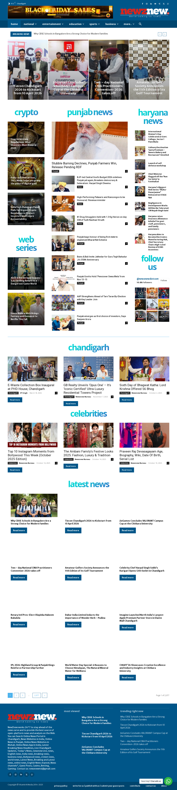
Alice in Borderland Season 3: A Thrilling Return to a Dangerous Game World (25, 280)
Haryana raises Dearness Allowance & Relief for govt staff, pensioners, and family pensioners (158, 222)
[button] (140, 24)
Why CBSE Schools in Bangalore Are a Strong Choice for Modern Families (71, 33)
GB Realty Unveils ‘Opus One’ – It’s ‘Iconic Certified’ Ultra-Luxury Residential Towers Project (87, 388)
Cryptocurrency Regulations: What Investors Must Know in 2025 (23, 143)
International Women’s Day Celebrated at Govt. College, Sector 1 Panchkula (157, 136)
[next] (165, 34)
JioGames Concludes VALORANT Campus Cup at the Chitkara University (141, 522)
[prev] (160, 34)
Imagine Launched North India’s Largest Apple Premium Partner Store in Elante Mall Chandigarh (141, 618)
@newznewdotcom (148, 278)
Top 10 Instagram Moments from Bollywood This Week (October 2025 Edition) (31, 455)
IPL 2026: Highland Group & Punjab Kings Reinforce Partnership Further (33, 666)
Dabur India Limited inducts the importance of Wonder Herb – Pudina (85, 616)
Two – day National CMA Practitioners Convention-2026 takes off (31, 569)
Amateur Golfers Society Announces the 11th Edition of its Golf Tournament (87, 569)
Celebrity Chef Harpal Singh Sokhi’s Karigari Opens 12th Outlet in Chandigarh (142, 569)
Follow (164, 280)
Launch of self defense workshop (157, 164)
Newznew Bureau (83, 397)
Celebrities (13, 463)
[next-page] (44, 695)
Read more (15, 400)
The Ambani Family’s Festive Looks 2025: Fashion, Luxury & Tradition (88, 453)
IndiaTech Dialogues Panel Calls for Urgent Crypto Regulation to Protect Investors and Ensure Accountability (25, 213)
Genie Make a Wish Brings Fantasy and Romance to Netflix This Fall (25, 316)
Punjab (55, 171)
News (80, 187)
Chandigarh (13, 393)
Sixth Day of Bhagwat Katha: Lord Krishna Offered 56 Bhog (143, 387)
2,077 (36, 695)
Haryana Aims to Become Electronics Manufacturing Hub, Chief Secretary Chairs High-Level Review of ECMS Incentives (158, 242)
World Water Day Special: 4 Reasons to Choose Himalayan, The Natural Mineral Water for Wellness (86, 668)
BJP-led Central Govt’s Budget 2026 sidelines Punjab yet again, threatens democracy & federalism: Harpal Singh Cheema (99, 180)
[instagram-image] (140, 293)
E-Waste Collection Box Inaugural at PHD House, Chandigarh (31, 387)
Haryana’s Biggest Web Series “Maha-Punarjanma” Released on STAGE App (157, 192)
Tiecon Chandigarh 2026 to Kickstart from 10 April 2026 (97, 735)
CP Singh (24, 393)
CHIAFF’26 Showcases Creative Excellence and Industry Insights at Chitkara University (143, 668)
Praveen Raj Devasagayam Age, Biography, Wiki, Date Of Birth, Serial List (141, 455)
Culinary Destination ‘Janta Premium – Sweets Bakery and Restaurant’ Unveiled (158, 151)
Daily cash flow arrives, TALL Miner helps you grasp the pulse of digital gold (26, 180)
